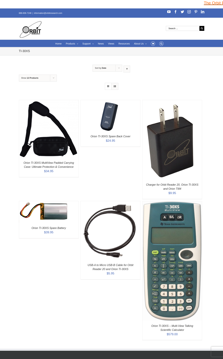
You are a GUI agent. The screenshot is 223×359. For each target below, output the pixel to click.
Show (29, 78)
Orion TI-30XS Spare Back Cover (110, 136)
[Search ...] (182, 28)
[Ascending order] (127, 69)
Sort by (100, 68)
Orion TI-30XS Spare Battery (49, 228)
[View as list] (115, 86)
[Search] (161, 43)
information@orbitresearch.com (48, 13)
